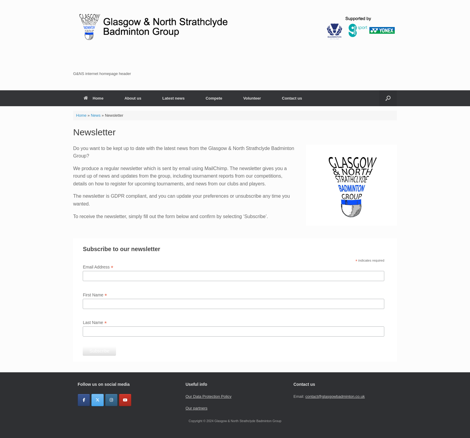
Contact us (292, 98)
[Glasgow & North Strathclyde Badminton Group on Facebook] (84, 400)
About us (132, 98)
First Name (95, 295)
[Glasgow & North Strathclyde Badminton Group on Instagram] (111, 400)
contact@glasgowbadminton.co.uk (335, 396)
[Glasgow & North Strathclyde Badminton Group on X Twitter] (97, 400)
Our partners (196, 408)
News (96, 115)
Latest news (173, 98)
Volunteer (252, 98)
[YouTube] (125, 400)
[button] (235, 74)
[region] (235, 45)
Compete (214, 98)
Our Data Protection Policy (208, 396)
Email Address (98, 267)
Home (93, 98)
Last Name (95, 323)
